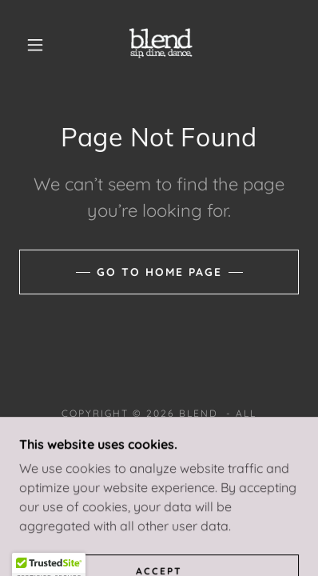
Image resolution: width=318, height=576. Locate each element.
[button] (35, 45)
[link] (161, 45)
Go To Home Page (159, 272)
